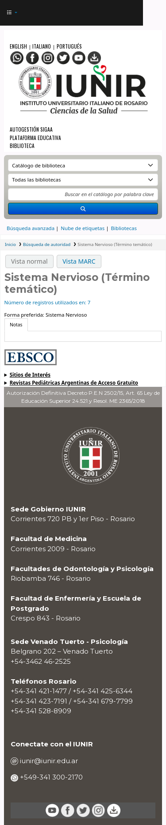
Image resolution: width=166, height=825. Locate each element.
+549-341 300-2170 (50, 777)
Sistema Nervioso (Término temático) (114, 244)
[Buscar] (83, 209)
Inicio (10, 244)
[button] (12, 13)
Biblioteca (22, 145)
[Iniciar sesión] (133, 13)
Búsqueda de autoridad (46, 244)
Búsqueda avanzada (30, 228)
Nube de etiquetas (82, 228)
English (19, 46)
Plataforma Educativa (35, 137)
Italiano (41, 46)
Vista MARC (78, 261)
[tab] (16, 324)
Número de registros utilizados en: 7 (47, 302)
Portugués (69, 46)
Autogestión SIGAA (31, 129)
